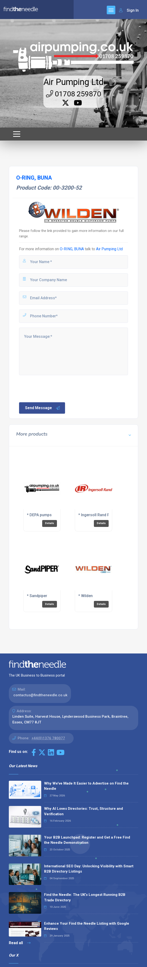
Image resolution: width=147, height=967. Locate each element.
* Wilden (85, 596)
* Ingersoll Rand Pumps (98, 515)
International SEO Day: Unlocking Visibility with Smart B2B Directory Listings (88, 869)
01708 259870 (73, 94)
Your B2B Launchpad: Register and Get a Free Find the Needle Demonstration (87, 840)
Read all (19, 943)
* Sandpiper (37, 596)
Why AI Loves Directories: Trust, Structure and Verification (83, 811)
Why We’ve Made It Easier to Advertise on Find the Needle (86, 786)
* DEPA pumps (39, 515)
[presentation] (54, 388)
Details (49, 523)
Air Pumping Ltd (73, 82)
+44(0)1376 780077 (48, 738)
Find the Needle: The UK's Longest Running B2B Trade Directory (84, 897)
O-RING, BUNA (72, 249)
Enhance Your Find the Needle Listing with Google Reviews (86, 926)
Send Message (42, 408)
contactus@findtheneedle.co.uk (40, 695)
